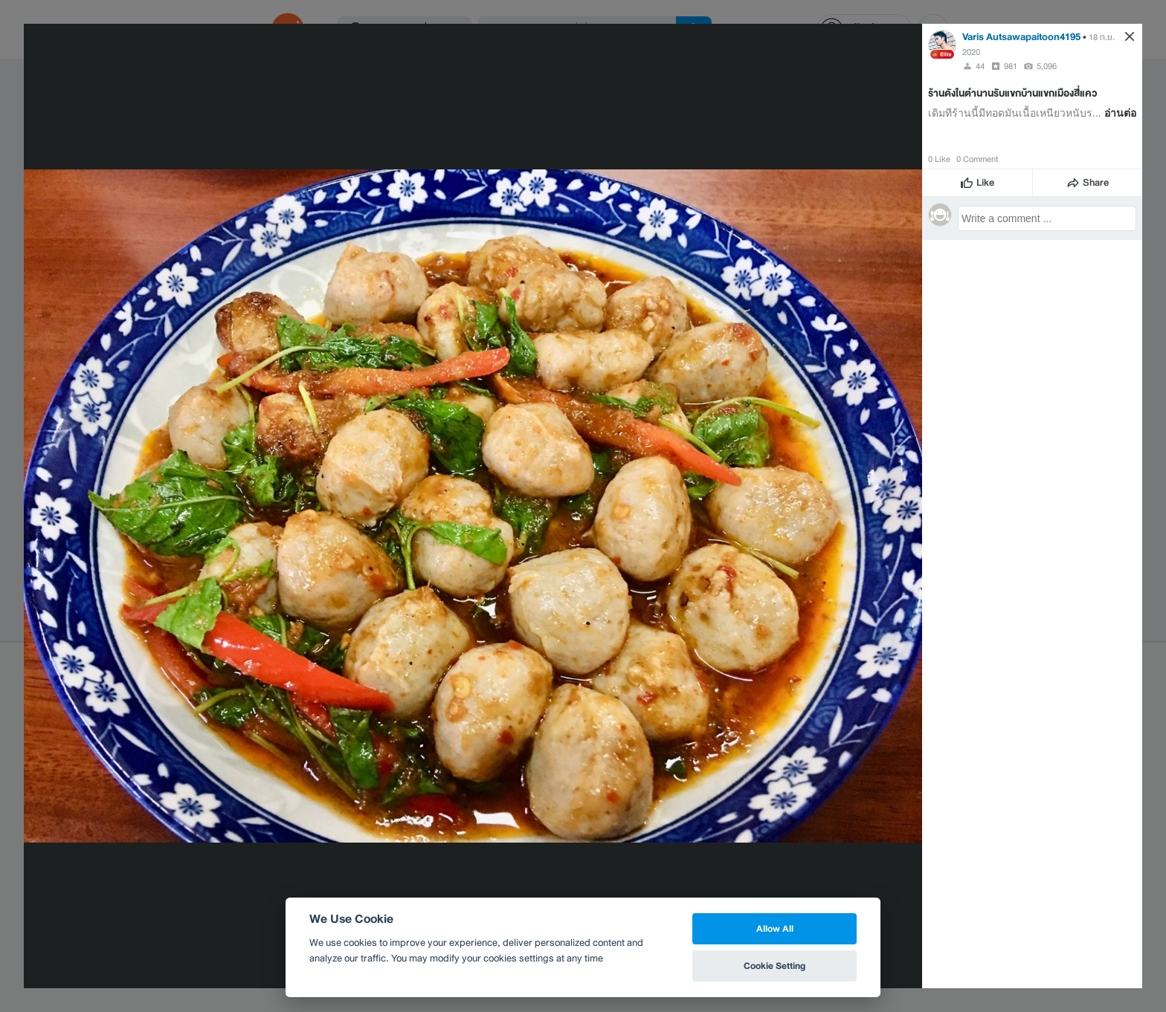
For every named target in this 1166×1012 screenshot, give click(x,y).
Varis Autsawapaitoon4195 (1021, 37)
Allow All (774, 928)
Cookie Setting (774, 966)
